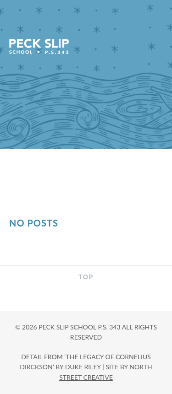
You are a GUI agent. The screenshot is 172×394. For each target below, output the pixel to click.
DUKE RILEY (83, 367)
